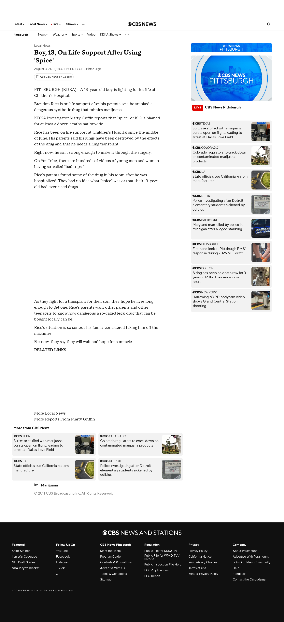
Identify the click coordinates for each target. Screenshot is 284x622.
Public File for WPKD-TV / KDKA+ (161, 557)
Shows (72, 24)
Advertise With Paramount (251, 556)
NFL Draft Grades (23, 562)
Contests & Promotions (116, 562)
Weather (60, 35)
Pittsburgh (20, 35)
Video (91, 35)
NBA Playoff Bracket (25, 568)
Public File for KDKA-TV (160, 550)
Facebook (63, 556)
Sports (76, 35)
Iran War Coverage (24, 556)
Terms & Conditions (113, 573)
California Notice (200, 556)
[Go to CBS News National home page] (142, 24)
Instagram (62, 562)
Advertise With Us (112, 568)
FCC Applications (156, 570)
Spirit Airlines (21, 550)
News (43, 35)
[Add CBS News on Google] (54, 76)
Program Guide (110, 556)
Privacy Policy (198, 550)
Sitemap (105, 579)
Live (57, 24)
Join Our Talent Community (251, 562)
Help (236, 568)
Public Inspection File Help (162, 564)
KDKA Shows (110, 35)
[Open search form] (269, 24)
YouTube (62, 550)
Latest (18, 24)
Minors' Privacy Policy (203, 573)
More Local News (50, 413)
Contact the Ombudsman (250, 579)
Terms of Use (197, 568)
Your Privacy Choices (203, 562)
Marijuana (49, 485)
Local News (37, 24)
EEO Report (152, 576)
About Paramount (245, 550)
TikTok (60, 568)
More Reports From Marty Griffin (64, 419)
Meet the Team (110, 550)
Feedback (239, 573)
